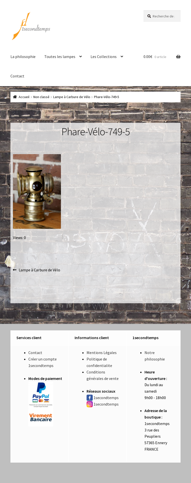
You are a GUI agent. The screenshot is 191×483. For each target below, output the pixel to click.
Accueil (24, 97)
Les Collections (104, 56)
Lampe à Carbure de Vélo (71, 97)
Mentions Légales (102, 352)
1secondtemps (106, 397)
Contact (17, 75)
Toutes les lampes (59, 56)
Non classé (41, 97)
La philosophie (23, 56)
